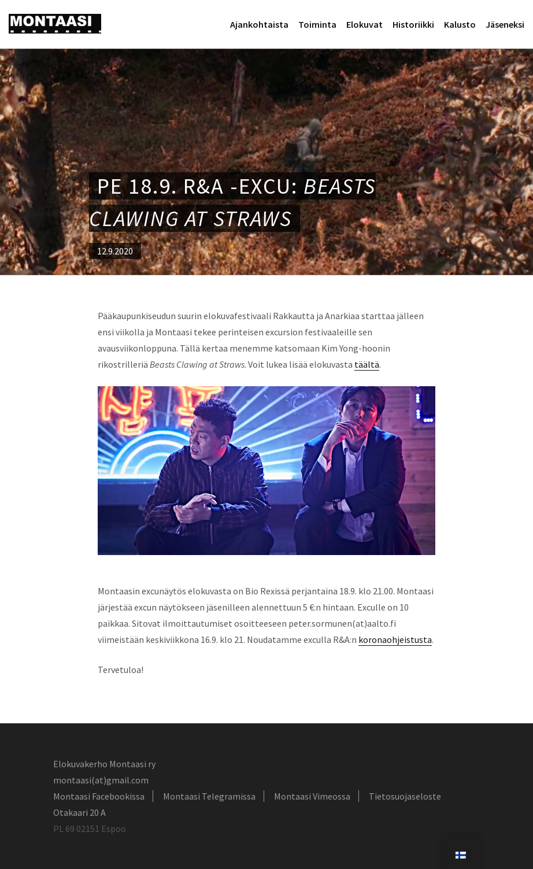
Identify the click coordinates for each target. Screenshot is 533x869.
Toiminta (317, 24)
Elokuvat (364, 24)
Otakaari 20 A (79, 812)
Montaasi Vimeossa (312, 796)
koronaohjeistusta (395, 639)
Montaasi (55, 23)
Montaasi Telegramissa (209, 796)
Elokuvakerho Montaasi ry (104, 764)
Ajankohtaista (259, 24)
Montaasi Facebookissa (99, 796)
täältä (366, 364)
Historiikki (413, 24)
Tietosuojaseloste (405, 796)
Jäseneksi (505, 24)
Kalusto (460, 24)
